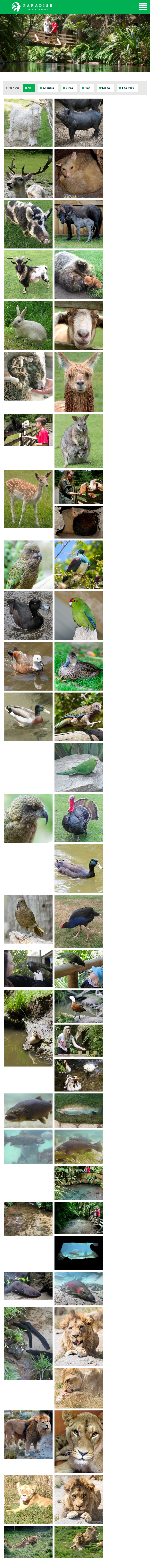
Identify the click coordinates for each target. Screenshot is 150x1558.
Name (62, 1480)
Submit (75, 1503)
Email (62, 1491)
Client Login (120, 1553)
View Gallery (25, 1502)
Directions (125, 1501)
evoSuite (53, 1553)
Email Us (125, 1514)
